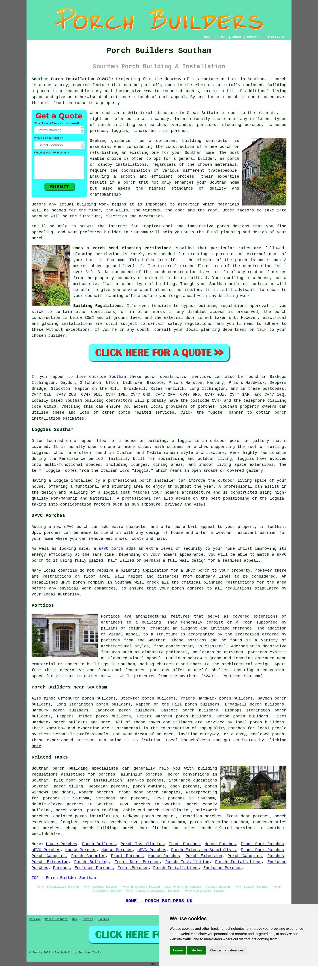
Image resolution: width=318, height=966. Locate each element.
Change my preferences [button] (226, 950)
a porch (126, 182)
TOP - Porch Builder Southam (64, 878)
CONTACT (253, 37)
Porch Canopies (49, 856)
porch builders (267, 722)
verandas (181, 125)
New (74, 919)
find (48, 698)
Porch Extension (204, 856)
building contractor (206, 141)
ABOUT (237, 37)
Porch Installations (238, 862)
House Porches (61, 844)
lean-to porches (145, 780)
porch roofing (102, 810)
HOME (208, 37)
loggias (245, 458)
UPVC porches (135, 804)
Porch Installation (142, 844)
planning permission (96, 254)
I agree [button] (178, 950)
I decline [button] (196, 950)
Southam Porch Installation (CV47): (73, 79)
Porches (275, 856)
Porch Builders (99, 844)
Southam (117, 377)
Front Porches (184, 844)
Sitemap (34, 919)
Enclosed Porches (93, 868)
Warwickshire (46, 834)
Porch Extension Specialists (203, 850)
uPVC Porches (46, 850)
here (36, 746)
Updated (87, 919)
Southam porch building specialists (75, 768)
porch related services (227, 828)
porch (38, 238)
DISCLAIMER (275, 37)
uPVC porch (111, 548)
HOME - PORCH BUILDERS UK (158, 900)
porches (206, 406)
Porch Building (91, 862)
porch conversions (188, 774)
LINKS (221, 37)
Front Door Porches (262, 844)
